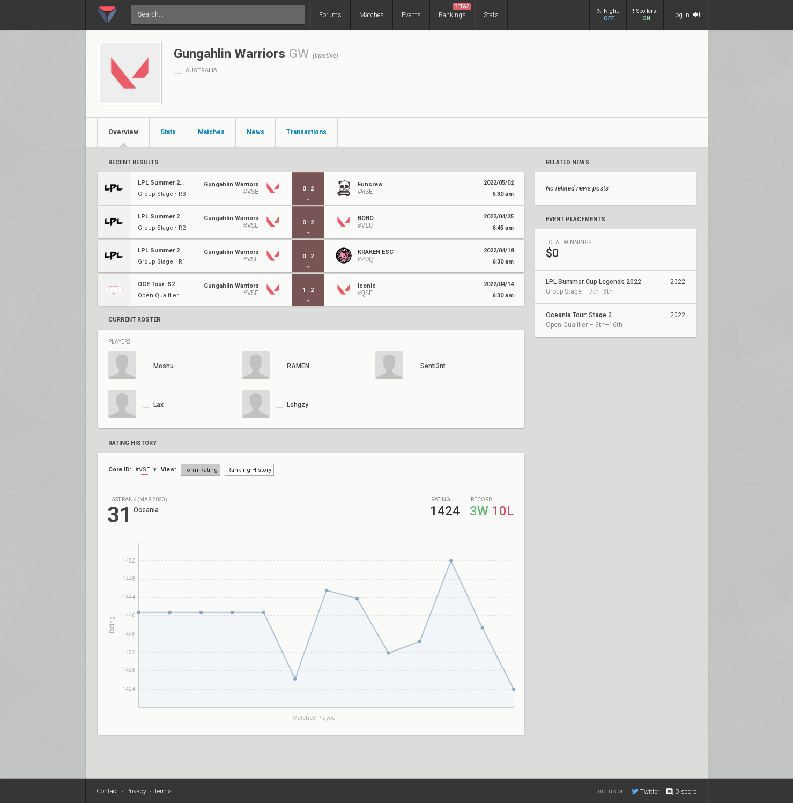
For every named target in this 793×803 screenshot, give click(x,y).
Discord (680, 791)
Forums (330, 15)
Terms (163, 791)
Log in (686, 15)
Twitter (645, 791)
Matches (371, 15)
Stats (491, 15)
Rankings (455, 11)
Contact (107, 791)
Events (411, 15)
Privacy (136, 791)
